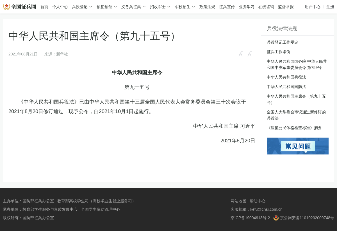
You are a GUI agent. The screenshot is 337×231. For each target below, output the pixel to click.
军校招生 (182, 7)
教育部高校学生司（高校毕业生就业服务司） (96, 201)
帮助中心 (257, 201)
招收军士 (158, 7)
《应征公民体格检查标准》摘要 (294, 127)
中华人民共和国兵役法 (286, 77)
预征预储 (104, 7)
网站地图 (238, 201)
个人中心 (60, 7)
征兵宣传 (227, 7)
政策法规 (207, 7)
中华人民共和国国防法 (286, 86)
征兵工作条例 (278, 52)
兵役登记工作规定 (282, 42)
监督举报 (286, 7)
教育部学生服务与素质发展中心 (50, 209)
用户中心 (312, 7)
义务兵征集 (131, 7)
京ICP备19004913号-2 (250, 218)
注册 (330, 7)
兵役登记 (80, 7)
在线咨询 (266, 7)
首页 (44, 7)
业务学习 (246, 7)
